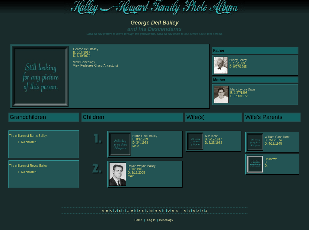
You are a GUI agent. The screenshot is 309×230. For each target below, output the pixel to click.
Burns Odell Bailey (144, 136)
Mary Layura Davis (242, 89)
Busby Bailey (238, 60)
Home (138, 220)
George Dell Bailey (154, 23)
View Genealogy (84, 62)
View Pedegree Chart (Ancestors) (95, 65)
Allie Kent (211, 136)
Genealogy (166, 220)
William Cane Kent (277, 137)
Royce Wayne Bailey (141, 166)
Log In (151, 220)
